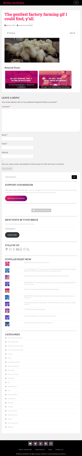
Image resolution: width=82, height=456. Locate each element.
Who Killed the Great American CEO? (36, 263)
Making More (12, 386)
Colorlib (49, 454)
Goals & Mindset (13, 366)
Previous (11, 33)
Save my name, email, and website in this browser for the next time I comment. (33, 164)
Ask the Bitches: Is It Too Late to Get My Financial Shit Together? (46, 276)
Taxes (10, 419)
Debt (9, 358)
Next (72, 33)
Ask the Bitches (13, 342)
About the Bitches (25, 449)
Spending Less (13, 415)
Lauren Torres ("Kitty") (25, 25)
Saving (10, 407)
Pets (9, 391)
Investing (11, 370)
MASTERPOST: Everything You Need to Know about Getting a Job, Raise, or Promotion (49, 297)
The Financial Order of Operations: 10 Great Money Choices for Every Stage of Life (50, 303)
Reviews (11, 403)
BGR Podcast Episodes (15, 346)
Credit (10, 354)
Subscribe (12, 235)
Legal (50, 449)
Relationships (12, 395)
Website (5, 152)
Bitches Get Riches (13, 2)
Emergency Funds (14, 362)
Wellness (11, 427)
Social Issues (12, 411)
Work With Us (40, 449)
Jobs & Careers (13, 374)
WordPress (62, 454)
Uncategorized (13, 423)
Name (5, 135)
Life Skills (11, 378)
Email (4, 144)
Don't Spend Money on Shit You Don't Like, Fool (40, 316)
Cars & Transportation (15, 350)
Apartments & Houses (15, 338)
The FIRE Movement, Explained (34, 309)
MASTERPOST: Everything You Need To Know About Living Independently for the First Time (50, 283)
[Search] (74, 177)
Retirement (12, 399)
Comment (6, 107)
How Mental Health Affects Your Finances (38, 323)
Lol (9, 382)
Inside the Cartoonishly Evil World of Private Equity (41, 289)
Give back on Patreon (16, 198)
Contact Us (59, 449)
